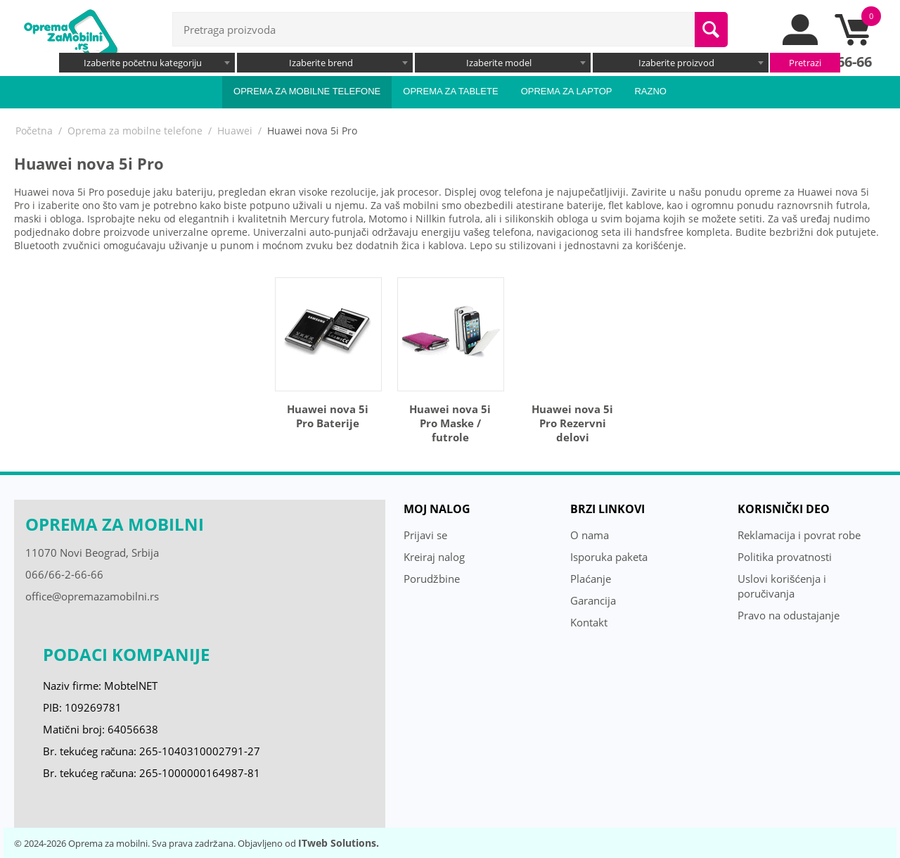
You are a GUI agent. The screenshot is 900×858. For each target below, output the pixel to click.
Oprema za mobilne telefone (306, 91)
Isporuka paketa (609, 557)
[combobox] (147, 62)
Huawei (234, 130)
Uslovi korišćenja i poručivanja (782, 586)
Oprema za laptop (566, 91)
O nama (589, 535)
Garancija (593, 600)
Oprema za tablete (450, 91)
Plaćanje (590, 579)
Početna (34, 130)
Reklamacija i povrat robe (799, 535)
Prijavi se (425, 535)
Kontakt (589, 622)
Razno (650, 91)
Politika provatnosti (785, 557)
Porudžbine (432, 579)
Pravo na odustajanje (789, 615)
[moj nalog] (800, 41)
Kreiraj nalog (434, 557)
